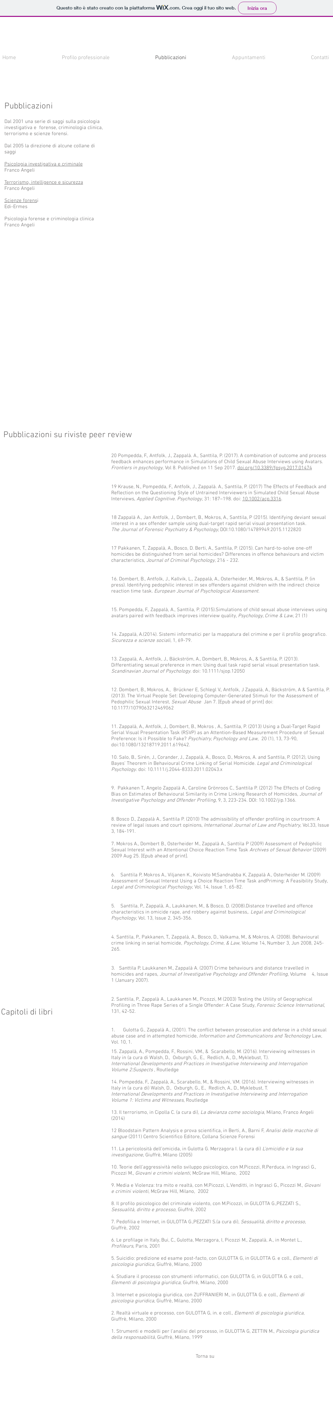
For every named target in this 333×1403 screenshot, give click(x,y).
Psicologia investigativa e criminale (43, 164)
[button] (149, 152)
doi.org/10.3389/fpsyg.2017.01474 (274, 468)
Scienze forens (20, 201)
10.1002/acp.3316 (261, 499)
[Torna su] (205, 1356)
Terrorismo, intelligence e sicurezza (43, 182)
